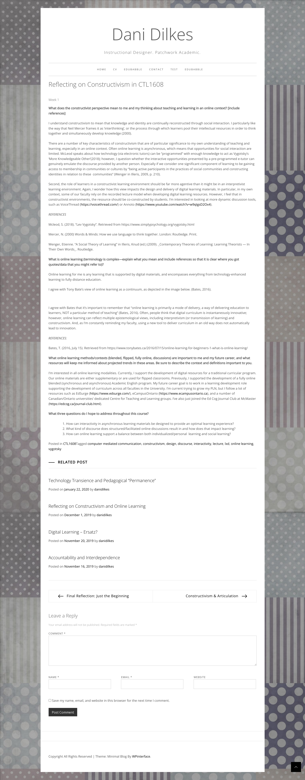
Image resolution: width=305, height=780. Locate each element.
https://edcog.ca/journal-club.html (74, 404)
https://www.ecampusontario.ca (183, 393)
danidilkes (101, 489)
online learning (242, 443)
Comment (57, 633)
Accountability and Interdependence (84, 558)
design (171, 443)
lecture (218, 443)
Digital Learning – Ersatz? (73, 532)
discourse (185, 443)
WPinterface (141, 756)
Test (174, 69)
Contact (156, 69)
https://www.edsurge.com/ (110, 393)
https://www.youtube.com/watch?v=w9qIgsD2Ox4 (173, 204)
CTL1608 (69, 443)
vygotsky (55, 449)
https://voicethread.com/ (99, 204)
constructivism (154, 443)
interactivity (202, 443)
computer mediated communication (114, 443)
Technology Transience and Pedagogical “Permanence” (102, 480)
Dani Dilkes (152, 34)
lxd (227, 443)
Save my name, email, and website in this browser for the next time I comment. (111, 700)
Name (54, 677)
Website (200, 677)
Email (126, 677)
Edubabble (133, 69)
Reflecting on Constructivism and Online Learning (97, 506)
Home (101, 69)
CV (115, 69)
